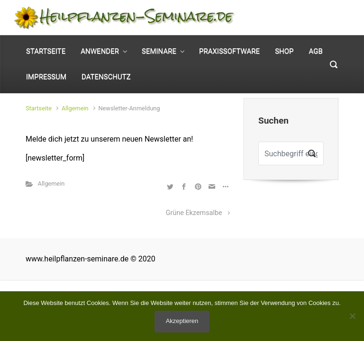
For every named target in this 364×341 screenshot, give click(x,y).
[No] (352, 316)
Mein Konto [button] (314, 10)
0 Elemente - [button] (304, 25)
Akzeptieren (182, 320)
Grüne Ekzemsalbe (194, 213)
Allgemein (75, 108)
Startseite (39, 108)
